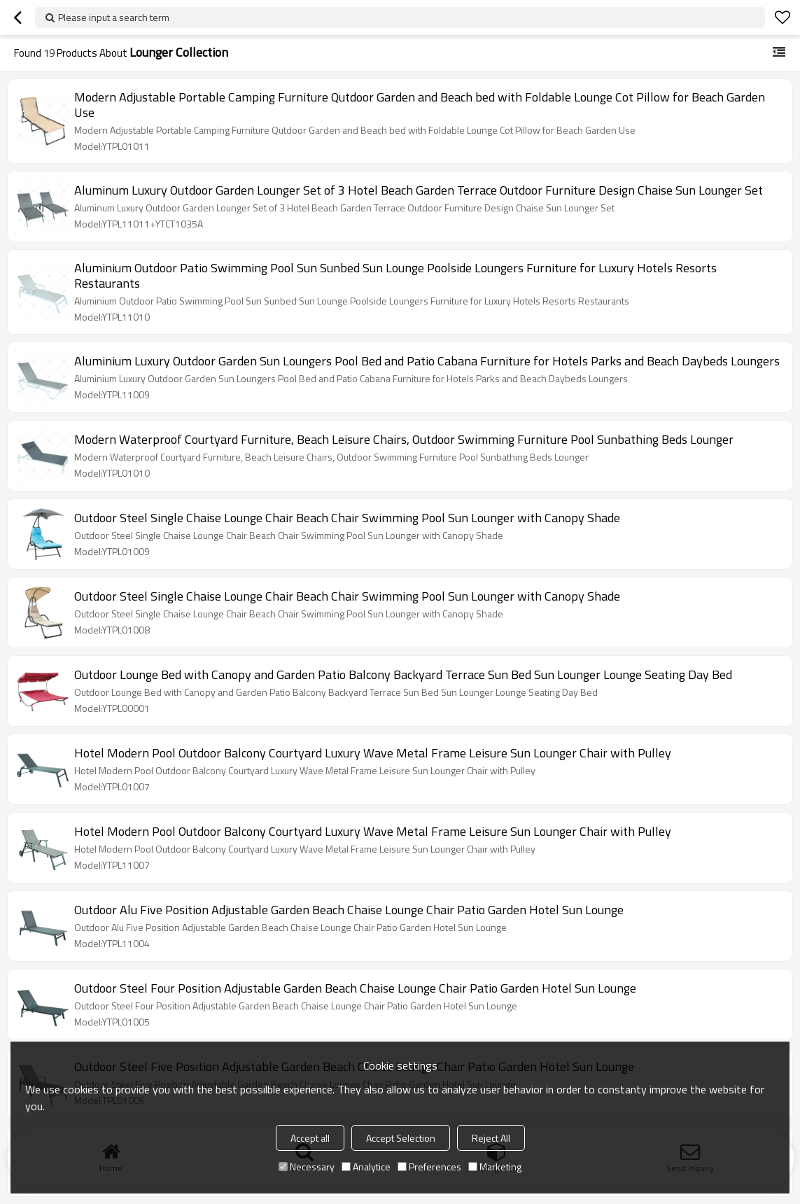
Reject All (491, 1137)
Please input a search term (113, 17)
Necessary (307, 1166)
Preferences (429, 1166)
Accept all (310, 1137)
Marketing (494, 1166)
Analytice (366, 1166)
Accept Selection (400, 1137)
